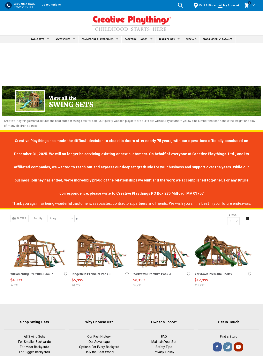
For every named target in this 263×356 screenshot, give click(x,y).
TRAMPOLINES (169, 39)
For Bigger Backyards (34, 352)
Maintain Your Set (163, 342)
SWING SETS (40, 39)
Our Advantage (99, 342)
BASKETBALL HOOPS (138, 39)
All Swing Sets (34, 337)
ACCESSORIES (65, 39)
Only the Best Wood (99, 352)
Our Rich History (99, 337)
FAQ (164, 337)
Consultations (51, 4)
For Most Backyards (34, 347)
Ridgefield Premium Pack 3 (91, 274)
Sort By (38, 218)
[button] (65, 274)
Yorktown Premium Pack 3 (152, 274)
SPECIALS (191, 39)
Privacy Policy (163, 352)
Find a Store (228, 337)
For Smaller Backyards (34, 342)
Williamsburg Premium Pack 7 (31, 274)
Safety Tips (164, 347)
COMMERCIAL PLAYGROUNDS (100, 39)
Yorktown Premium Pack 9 (213, 274)
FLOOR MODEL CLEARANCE (217, 39)
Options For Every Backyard (99, 347)
